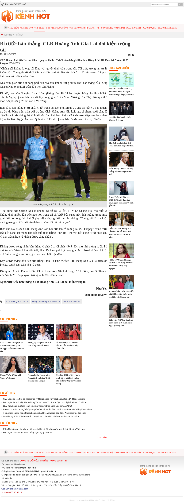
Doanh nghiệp (133, 28)
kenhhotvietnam (18, 464)
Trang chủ (8, 35)
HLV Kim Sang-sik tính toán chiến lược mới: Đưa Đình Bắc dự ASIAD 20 (37, 405)
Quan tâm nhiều (119, 68)
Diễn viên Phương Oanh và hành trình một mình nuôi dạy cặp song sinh (121, 323)
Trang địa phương (167, 28)
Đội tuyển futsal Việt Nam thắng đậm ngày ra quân (27, 432)
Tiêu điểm (13, 28)
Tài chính (119, 28)
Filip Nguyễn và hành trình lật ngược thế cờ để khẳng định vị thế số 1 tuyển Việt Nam (44, 429)
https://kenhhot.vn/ (71, 301)
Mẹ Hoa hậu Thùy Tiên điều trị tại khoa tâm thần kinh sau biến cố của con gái (121, 294)
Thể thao (39, 28)
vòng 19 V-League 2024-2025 (46, 301)
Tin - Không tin (77, 28)
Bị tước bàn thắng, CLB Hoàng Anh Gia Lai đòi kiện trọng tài (47, 281)
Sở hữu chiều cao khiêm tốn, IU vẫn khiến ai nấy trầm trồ (67, 345)
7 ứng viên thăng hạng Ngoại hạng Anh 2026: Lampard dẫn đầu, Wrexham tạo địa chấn (44, 412)
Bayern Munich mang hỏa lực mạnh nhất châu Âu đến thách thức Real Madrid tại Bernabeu (47, 409)
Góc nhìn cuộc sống (57, 28)
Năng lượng (149, 28)
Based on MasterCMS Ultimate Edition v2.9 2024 (92, 500)
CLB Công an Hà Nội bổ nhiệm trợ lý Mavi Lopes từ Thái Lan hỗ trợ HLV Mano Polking (44, 398)
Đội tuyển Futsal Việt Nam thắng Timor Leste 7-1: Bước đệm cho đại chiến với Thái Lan (45, 402)
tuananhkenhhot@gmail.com (14, 489)
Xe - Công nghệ (105, 28)
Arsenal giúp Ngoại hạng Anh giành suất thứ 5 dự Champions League (39, 378)
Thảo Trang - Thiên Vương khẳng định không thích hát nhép (121, 171)
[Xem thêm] (102, 437)
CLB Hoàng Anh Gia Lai (17, 301)
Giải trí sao (26, 28)
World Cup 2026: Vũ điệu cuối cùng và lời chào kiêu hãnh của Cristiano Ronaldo (41, 416)
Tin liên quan (8, 319)
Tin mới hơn (7, 393)
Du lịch (91, 28)
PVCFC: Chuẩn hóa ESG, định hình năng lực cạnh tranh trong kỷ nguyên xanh (121, 91)
